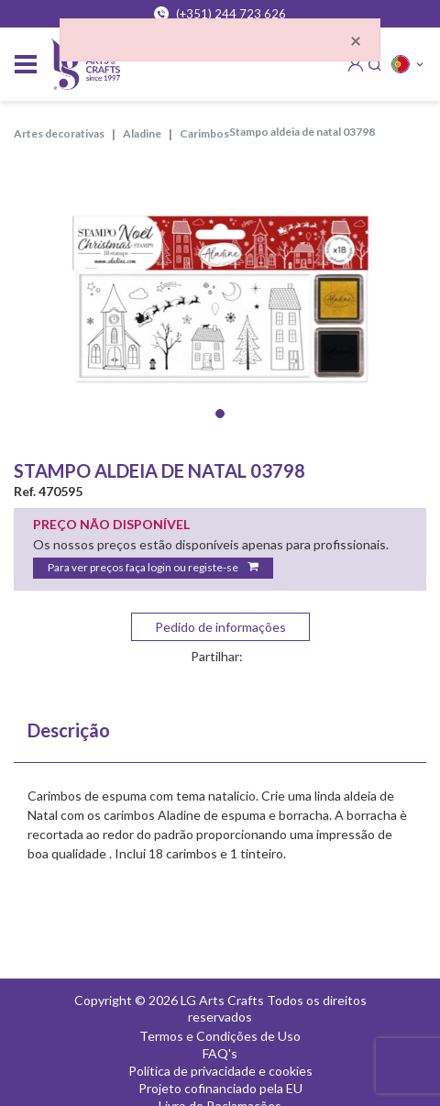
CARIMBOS (204, 133)
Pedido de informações (220, 627)
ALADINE (142, 133)
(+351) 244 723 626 (220, 13)
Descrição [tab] (69, 730)
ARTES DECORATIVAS (59, 133)
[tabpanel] (220, 299)
